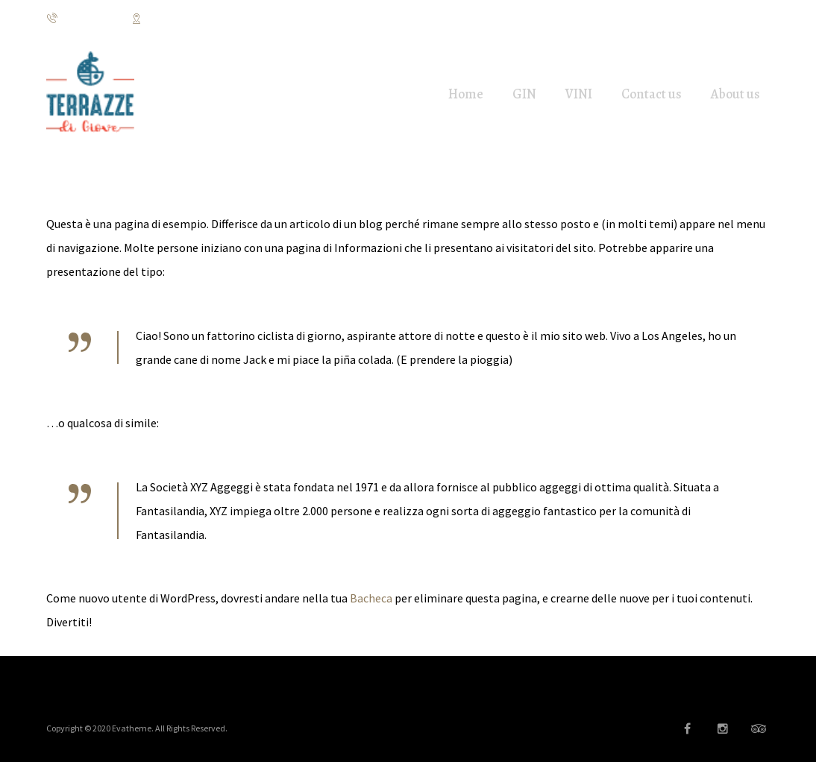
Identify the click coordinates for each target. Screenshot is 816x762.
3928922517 (80, 18)
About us (735, 94)
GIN (524, 94)
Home (465, 94)
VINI (578, 94)
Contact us (651, 94)
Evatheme (131, 728)
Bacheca (371, 598)
